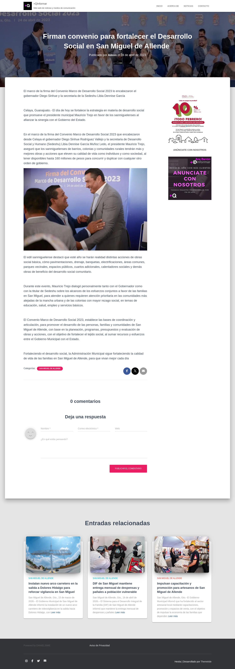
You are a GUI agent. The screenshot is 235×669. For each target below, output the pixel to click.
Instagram (26, 661)
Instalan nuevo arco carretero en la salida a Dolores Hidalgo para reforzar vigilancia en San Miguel (53, 587)
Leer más (55, 612)
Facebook (32, 661)
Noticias (188, 6)
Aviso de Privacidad (99, 645)
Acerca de (173, 6)
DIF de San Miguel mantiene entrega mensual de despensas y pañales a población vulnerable (116, 587)
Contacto (203, 6)
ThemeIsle (206, 661)
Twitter (38, 661)
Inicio (159, 6)
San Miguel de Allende (49, 368)
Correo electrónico (45, 661)
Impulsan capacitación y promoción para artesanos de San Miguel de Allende (181, 587)
